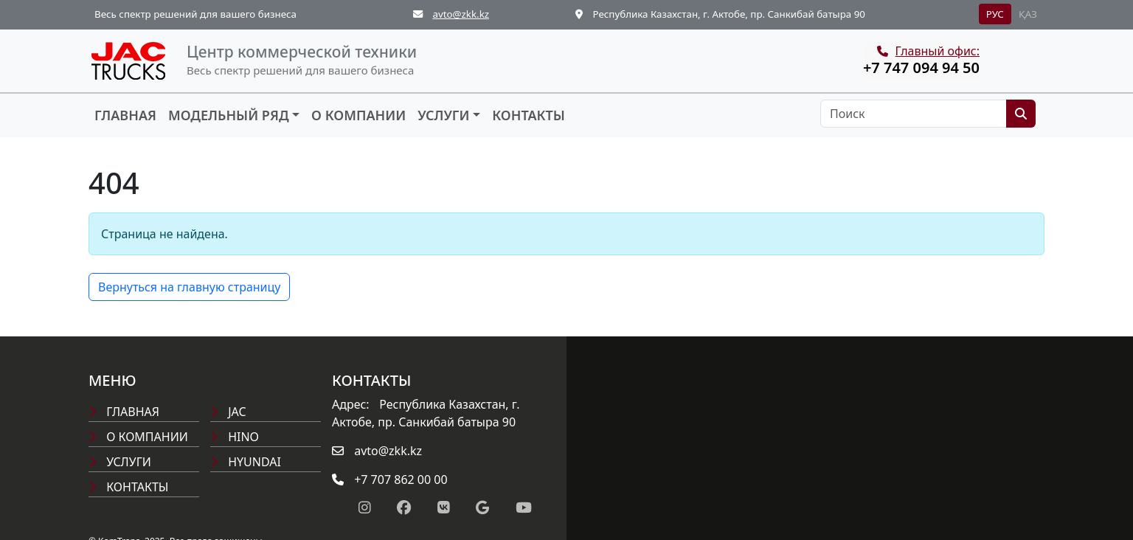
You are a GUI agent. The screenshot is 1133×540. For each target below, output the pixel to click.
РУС (995, 14)
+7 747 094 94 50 (921, 67)
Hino (234, 437)
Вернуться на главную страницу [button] (189, 287)
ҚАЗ (1028, 14)
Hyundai (245, 462)
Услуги (443, 115)
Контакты (528, 115)
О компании (358, 115)
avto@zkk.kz (460, 14)
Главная (125, 115)
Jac (228, 412)
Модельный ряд (228, 115)
